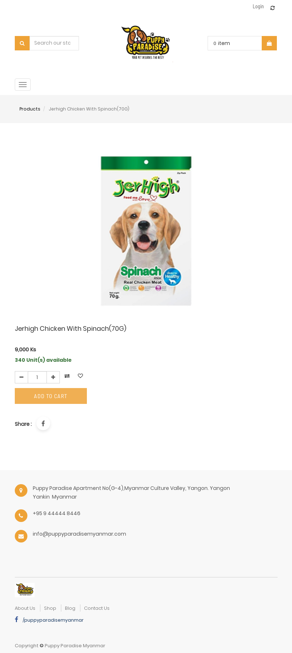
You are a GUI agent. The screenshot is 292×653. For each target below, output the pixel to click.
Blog (70, 608)
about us (25, 608)
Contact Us (97, 608)
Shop (50, 608)
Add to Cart (50, 395)
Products (29, 109)
